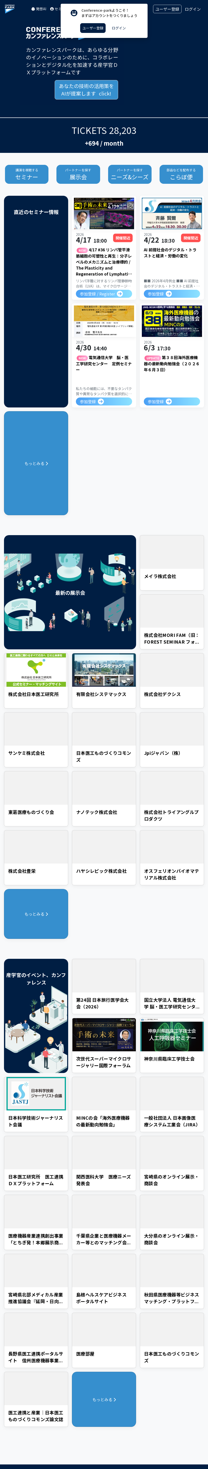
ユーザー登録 (167, 9)
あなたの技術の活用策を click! (86, 89)
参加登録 (156, 293)
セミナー (59, 8)
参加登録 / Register (97, 293)
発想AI (38, 8)
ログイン (193, 9)
